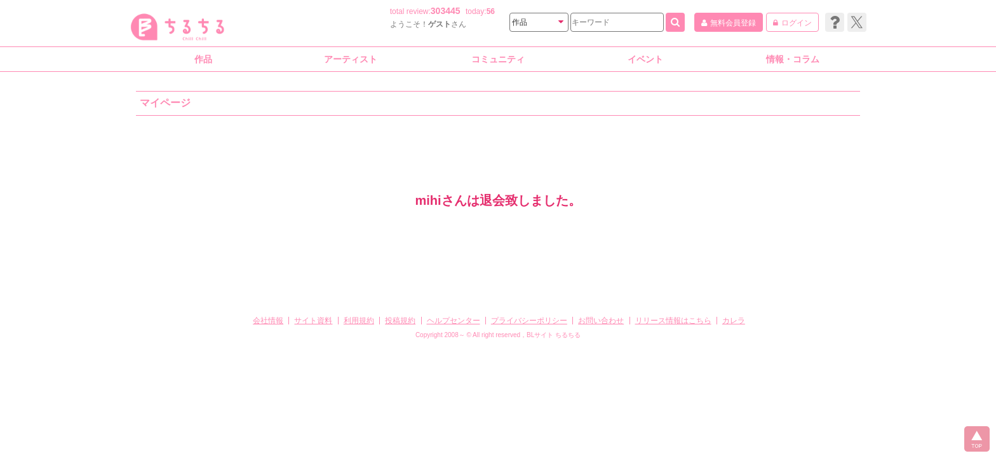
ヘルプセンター (453, 320)
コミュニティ (498, 59)
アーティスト (350, 59)
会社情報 (268, 320)
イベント (645, 59)
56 (491, 11)
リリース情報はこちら (673, 320)
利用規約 (359, 320)
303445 (446, 11)
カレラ (733, 320)
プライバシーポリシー (529, 320)
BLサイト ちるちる (554, 334)
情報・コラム (792, 59)
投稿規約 (400, 320)
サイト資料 (313, 320)
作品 (203, 59)
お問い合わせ (601, 320)
